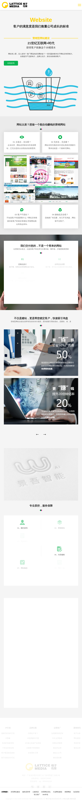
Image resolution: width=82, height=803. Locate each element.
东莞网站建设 (15, 792)
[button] (37, 434)
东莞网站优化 (46, 792)
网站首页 (37, 31)
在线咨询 (11, 63)
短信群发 (76, 792)
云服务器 (36, 792)
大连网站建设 (57, 792)
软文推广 (37, 794)
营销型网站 (55, 31)
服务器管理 (26, 792)
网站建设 (45, 31)
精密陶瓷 (68, 792)
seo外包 (45, 794)
